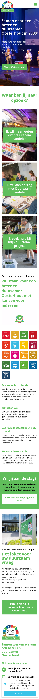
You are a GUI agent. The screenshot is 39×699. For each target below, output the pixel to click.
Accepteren (20, 693)
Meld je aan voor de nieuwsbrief (16, 669)
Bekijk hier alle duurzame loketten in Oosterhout (19, 607)
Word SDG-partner (14, 67)
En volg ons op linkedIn (18, 676)
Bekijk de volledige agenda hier (19, 499)
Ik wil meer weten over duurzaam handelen (19, 135)
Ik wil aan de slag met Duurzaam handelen (19, 188)
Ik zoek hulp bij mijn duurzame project (19, 242)
